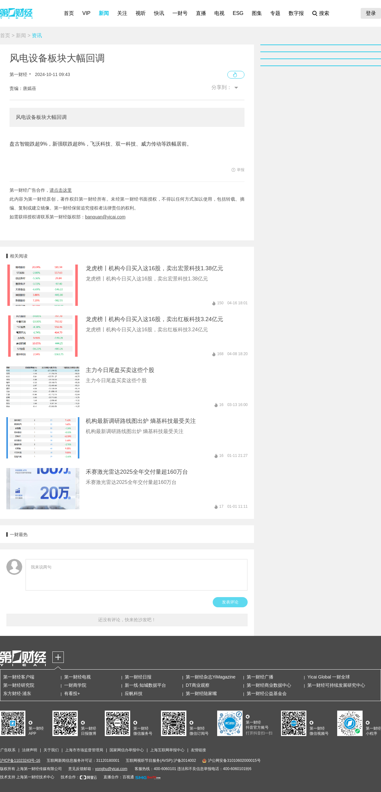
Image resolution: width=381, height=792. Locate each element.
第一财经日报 (138, 676)
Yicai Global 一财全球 (328, 676)
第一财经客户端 (18, 676)
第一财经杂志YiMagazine (211, 676)
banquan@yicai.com (105, 216)
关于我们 (51, 750)
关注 (122, 13)
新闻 (104, 13)
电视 (219, 13)
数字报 (296, 13)
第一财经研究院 (18, 685)
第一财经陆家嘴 (201, 693)
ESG (238, 13)
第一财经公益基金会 (267, 693)
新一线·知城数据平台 (145, 685)
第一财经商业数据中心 (269, 685)
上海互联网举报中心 (167, 750)
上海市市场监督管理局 (84, 750)
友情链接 (198, 750)
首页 (69, 13)
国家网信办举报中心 (127, 750)
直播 (201, 13)
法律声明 (29, 750)
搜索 (324, 13)
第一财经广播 (260, 676)
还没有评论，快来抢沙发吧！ (127, 619)
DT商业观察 (198, 685)
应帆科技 (134, 693)
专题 (275, 13)
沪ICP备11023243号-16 (20, 760)
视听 (141, 13)
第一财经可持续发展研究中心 (336, 685)
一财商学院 (75, 685)
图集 (257, 13)
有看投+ (72, 693)
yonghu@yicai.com (111, 769)
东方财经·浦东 (17, 693)
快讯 (159, 13)
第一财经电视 (77, 676)
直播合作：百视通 (119, 777)
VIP (86, 13)
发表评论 (230, 602)
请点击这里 (61, 190)
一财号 (180, 13)
